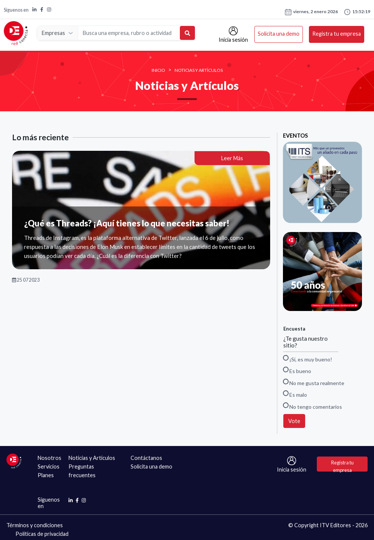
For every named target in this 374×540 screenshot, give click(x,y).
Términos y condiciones (34, 525)
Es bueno (297, 370)
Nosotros (49, 458)
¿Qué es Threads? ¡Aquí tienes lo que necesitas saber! (127, 223)
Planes (46, 475)
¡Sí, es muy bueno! (307, 359)
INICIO (158, 70)
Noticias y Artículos (199, 70)
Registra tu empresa (336, 34)
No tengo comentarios (312, 406)
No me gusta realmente (313, 382)
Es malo (295, 394)
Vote (294, 421)
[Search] (129, 33)
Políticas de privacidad (41, 534)
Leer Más (232, 158)
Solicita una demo (279, 34)
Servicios (48, 466)
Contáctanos (146, 458)
